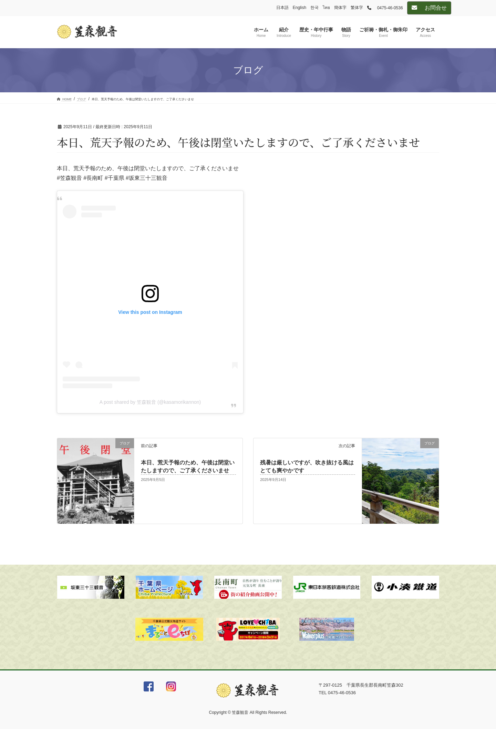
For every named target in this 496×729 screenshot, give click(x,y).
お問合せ (429, 8)
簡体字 (340, 7)
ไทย (326, 7)
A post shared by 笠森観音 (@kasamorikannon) (150, 402)
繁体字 (357, 7)
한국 (314, 7)
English (299, 7)
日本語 (282, 7)
